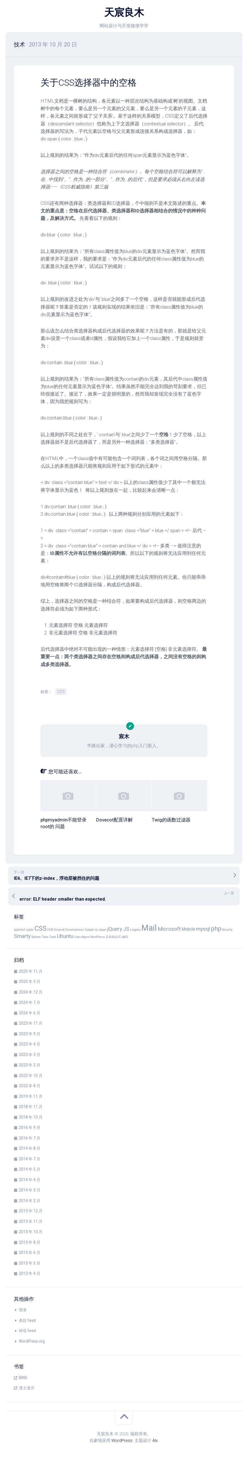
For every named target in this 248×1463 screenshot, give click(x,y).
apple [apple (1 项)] (30, 929)
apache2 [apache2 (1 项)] (19, 929)
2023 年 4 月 (29, 1044)
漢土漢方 (26, 1387)
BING (23, 1377)
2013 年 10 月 (31, 1231)
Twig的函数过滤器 (171, 819)
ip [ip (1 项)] (96, 929)
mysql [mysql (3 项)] (203, 928)
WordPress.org (32, 1341)
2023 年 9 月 (29, 1033)
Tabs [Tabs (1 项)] (45, 936)
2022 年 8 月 (29, 1085)
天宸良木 (124, 12)
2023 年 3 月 (29, 1054)
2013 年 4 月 (29, 1273)
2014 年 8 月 (29, 1148)
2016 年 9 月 (29, 1127)
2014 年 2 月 (29, 1200)
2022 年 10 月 (31, 1075)
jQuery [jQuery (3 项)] (114, 928)
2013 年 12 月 (31, 1210)
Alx (155, 1440)
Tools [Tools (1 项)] (52, 936)
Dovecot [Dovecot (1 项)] (59, 929)
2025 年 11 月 (31, 971)
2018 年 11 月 (31, 1106)
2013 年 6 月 (29, 1252)
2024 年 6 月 (29, 1012)
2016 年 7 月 (29, 1138)
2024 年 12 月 (31, 992)
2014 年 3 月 (29, 1190)
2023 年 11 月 (31, 1023)
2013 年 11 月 (31, 1221)
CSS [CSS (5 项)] (40, 928)
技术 (19, 44)
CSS (61, 691)
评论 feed (27, 1330)
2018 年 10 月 (31, 1117)
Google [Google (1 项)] (89, 929)
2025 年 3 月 (29, 981)
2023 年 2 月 (29, 1064)
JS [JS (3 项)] (126, 928)
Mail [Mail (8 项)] (149, 927)
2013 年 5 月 (29, 1263)
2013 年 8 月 (29, 1242)
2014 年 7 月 (29, 1158)
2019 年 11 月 (31, 1096)
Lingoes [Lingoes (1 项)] (135, 929)
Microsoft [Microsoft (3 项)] (169, 928)
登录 (23, 1309)
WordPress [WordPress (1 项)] (97, 936)
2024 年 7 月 (29, 1002)
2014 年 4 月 (29, 1179)
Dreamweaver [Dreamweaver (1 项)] (74, 929)
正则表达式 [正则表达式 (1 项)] (113, 936)
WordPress (121, 1440)
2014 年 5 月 (29, 1169)
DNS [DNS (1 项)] (50, 929)
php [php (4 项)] (216, 928)
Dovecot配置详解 (114, 819)
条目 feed (27, 1320)
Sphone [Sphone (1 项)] (36, 936)
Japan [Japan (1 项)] (102, 929)
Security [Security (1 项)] (227, 929)
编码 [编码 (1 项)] (125, 936)
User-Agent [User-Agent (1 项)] (82, 936)
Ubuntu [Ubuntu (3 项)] (65, 936)
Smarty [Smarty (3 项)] (22, 936)
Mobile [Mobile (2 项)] (188, 929)
